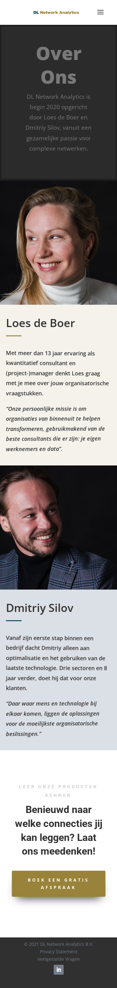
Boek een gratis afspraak (58, 883)
